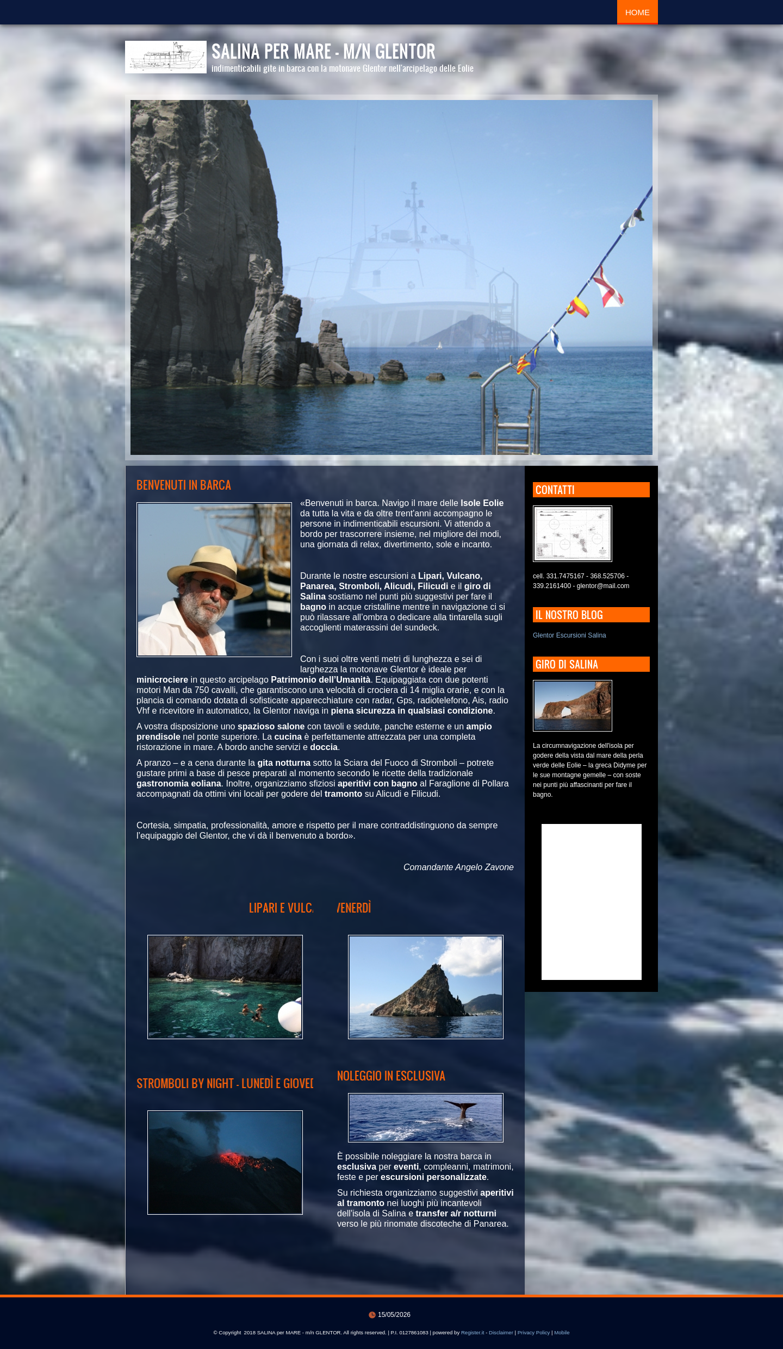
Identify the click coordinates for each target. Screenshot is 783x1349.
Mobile (561, 1332)
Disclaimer (501, 1332)
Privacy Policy (534, 1332)
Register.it (472, 1332)
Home (637, 12)
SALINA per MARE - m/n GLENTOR (324, 51)
